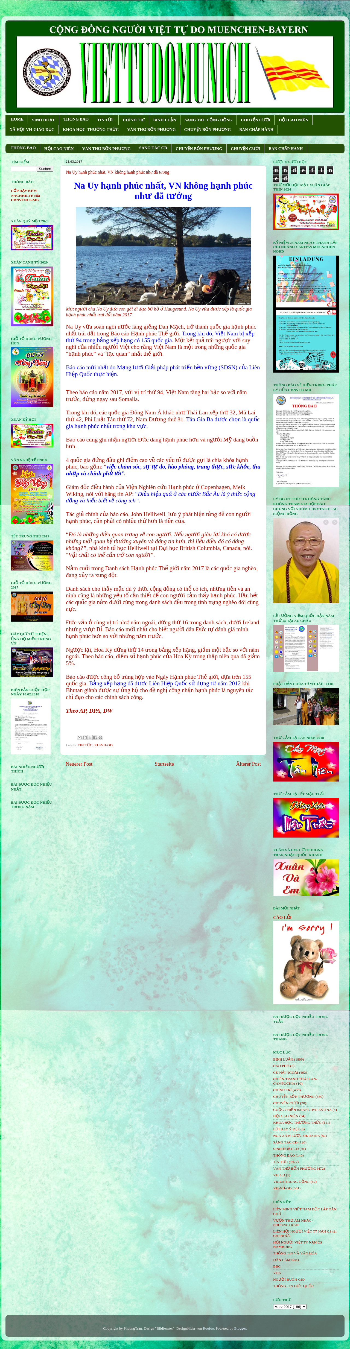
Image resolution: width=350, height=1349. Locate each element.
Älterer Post (248, 764)
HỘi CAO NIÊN (285, 1116)
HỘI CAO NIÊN (293, 120)
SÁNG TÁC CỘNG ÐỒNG (208, 120)
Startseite (164, 764)
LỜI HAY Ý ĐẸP (286, 1129)
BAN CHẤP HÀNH (256, 129)
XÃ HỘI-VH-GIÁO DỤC (32, 129)
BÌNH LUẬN (164, 120)
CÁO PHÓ (281, 1066)
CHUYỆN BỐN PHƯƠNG (207, 129)
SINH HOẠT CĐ (286, 1149)
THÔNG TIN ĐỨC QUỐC (293, 1286)
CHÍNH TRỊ (134, 120)
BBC (277, 1266)
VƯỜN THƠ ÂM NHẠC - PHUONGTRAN (293, 1222)
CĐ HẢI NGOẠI (285, 1072)
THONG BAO (76, 119)
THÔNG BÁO (23, 148)
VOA (277, 1273)
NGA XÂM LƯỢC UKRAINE (296, 1136)
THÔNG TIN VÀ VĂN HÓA (295, 1253)
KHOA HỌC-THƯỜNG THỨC (91, 129)
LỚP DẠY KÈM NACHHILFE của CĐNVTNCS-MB (25, 195)
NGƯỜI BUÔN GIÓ (289, 1279)
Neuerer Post (79, 764)
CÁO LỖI (282, 917)
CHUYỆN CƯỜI (255, 120)
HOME (17, 119)
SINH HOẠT (43, 120)
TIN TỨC (105, 120)
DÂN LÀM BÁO (286, 1260)
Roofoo (208, 1328)
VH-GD (279, 1175)
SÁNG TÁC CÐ (153, 148)
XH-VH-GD (103, 745)
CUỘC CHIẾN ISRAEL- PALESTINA (302, 1110)
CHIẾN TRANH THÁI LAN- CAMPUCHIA (295, 1081)
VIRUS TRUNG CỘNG (291, 1182)
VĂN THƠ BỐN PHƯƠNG (151, 129)
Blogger (240, 1328)
